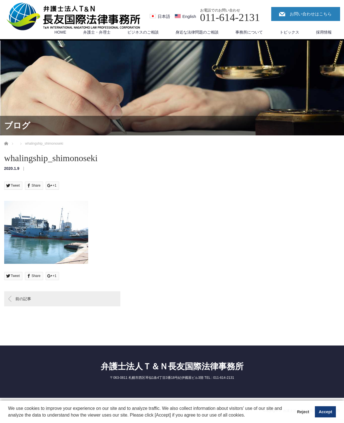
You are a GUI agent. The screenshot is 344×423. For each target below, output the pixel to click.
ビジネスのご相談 (143, 32)
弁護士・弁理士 (97, 32)
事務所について (249, 32)
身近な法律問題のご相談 (197, 32)
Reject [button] (303, 412)
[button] (247, 416)
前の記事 (23, 299)
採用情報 (324, 32)
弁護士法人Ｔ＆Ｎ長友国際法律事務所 (172, 366)
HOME (60, 32)
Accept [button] (325, 412)
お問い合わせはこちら (311, 13)
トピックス (289, 32)
